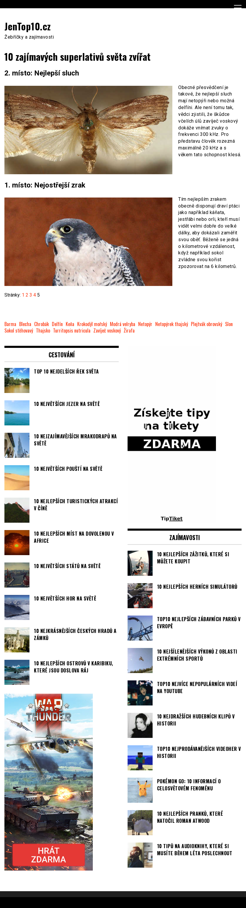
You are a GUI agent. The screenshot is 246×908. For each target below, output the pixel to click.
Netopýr (145, 324)
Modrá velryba (122, 324)
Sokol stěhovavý (18, 330)
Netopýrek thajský (171, 324)
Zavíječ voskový (107, 330)
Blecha (25, 324)
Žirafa (129, 330)
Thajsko (43, 330)
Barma (10, 324)
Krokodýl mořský (92, 324)
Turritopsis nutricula (71, 330)
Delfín (57, 324)
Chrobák (41, 324)
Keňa (70, 324)
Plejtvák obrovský (206, 324)
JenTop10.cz (27, 26)
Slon (229, 324)
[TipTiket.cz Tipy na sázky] (172, 519)
